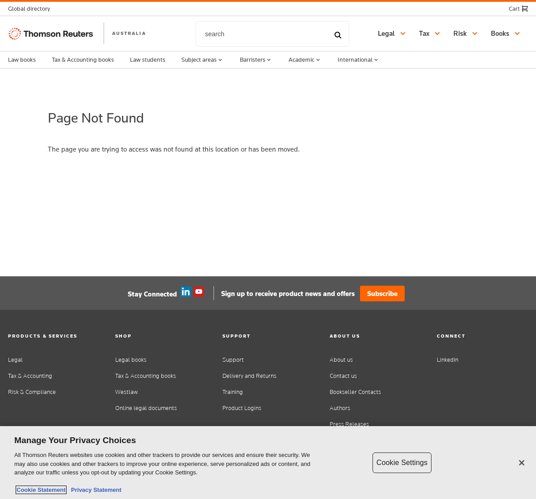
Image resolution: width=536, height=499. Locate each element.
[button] (31, 9)
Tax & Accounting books (83, 59)
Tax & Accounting (30, 376)
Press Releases (349, 424)
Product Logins (241, 408)
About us (341, 360)
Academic (305, 60)
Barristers (256, 60)
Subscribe (382, 293)
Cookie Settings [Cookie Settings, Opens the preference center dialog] (402, 462)
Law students (147, 59)
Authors (340, 408)
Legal (15, 360)
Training (232, 392)
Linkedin (185, 292)
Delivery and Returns (249, 376)
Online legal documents (146, 408)
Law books (22, 59)
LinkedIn (447, 360)
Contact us (343, 376)
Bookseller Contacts (355, 392)
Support (233, 360)
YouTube (198, 292)
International (359, 60)
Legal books (131, 360)
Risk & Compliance (32, 392)
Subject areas (202, 60)
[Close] (522, 463)
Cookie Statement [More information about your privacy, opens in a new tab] (41, 489)
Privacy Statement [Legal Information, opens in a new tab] (94, 489)
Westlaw (126, 392)
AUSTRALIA (129, 33)
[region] (268, 462)
